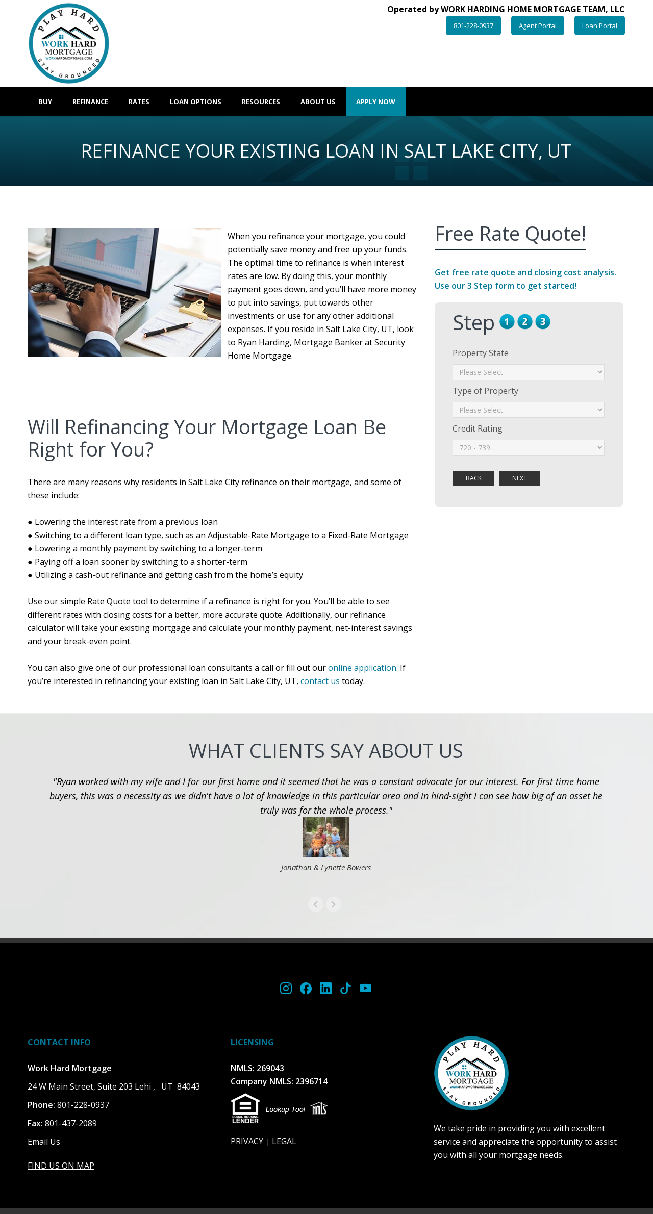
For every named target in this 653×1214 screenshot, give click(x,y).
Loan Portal (599, 25)
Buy (45, 101)
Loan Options (195, 101)
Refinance (90, 101)
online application (362, 667)
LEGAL (284, 1141)
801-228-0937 (473, 25)
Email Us (44, 1141)
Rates (139, 101)
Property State (481, 353)
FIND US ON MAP (61, 1165)
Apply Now (375, 101)
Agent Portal (538, 25)
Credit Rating (478, 428)
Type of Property (485, 390)
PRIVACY (247, 1141)
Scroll (627, 1102)
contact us (320, 681)
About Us (318, 101)
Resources (261, 101)
